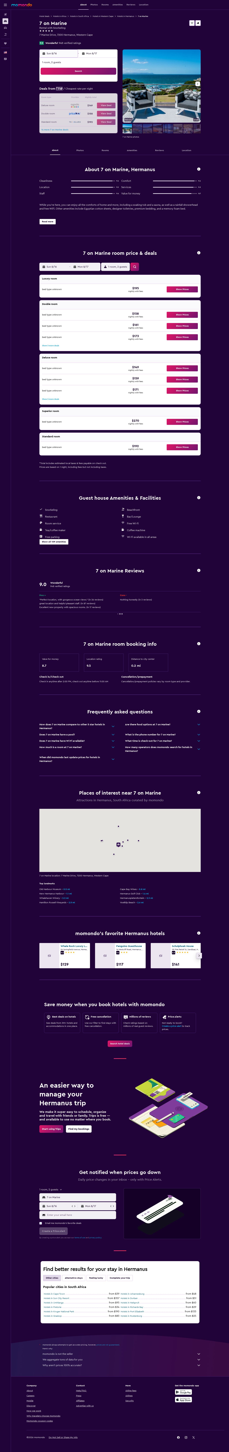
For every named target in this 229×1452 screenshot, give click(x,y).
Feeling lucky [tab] (96, 1278)
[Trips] (5, 43)
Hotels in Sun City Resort (56, 1298)
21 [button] (102, 106)
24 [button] (71, 113)
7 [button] (101, 90)
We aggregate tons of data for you (122, 1360)
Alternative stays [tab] (74, 1278)
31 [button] (71, 121)
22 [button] (109, 106)
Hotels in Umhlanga (53, 1303)
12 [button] (86, 98)
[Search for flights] (5, 14)
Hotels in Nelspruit (130, 1303)
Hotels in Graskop (53, 1316)
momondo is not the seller (122, 1354)
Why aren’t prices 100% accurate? (122, 1365)
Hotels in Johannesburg (132, 1294)
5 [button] (86, 90)
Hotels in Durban (129, 1298)
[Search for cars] (5, 28)
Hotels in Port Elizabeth (132, 1312)
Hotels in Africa (59, 16)
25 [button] (78, 113)
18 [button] (79, 106)
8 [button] (109, 90)
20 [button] (94, 106)
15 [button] (109, 98)
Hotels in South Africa (79, 16)
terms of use (79, 1238)
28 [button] (101, 113)
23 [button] (63, 113)
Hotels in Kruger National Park (59, 1312)
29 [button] (109, 113)
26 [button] (86, 113)
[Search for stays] (5, 21)
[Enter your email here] (81, 1215)
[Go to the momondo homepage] (21, 4)
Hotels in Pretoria (52, 1307)
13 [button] (94, 98)
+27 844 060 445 (49, 38)
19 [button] (86, 106)
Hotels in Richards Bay (132, 1307)
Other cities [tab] (52, 1278)
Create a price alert (171, 1026)
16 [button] (64, 106)
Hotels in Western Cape (103, 16)
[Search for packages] (5, 34)
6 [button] (94, 90)
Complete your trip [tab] (120, 1278)
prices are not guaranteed (107, 1345)
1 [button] (109, 83)
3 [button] (71, 90)
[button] (5, 4)
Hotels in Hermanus (125, 16)
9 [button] (64, 98)
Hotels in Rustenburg (131, 1316)
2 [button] (64, 90)
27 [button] (94, 113)
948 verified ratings (70, 43)
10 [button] (71, 98)
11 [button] (79, 98)
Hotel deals (44, 16)
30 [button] (63, 121)
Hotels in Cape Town (54, 1294)
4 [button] (79, 90)
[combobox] (80, 1197)
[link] (120, 1044)
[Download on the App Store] (183, 1399)
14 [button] (102, 98)
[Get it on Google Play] (183, 1392)
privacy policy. (95, 1238)
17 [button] (71, 106)
